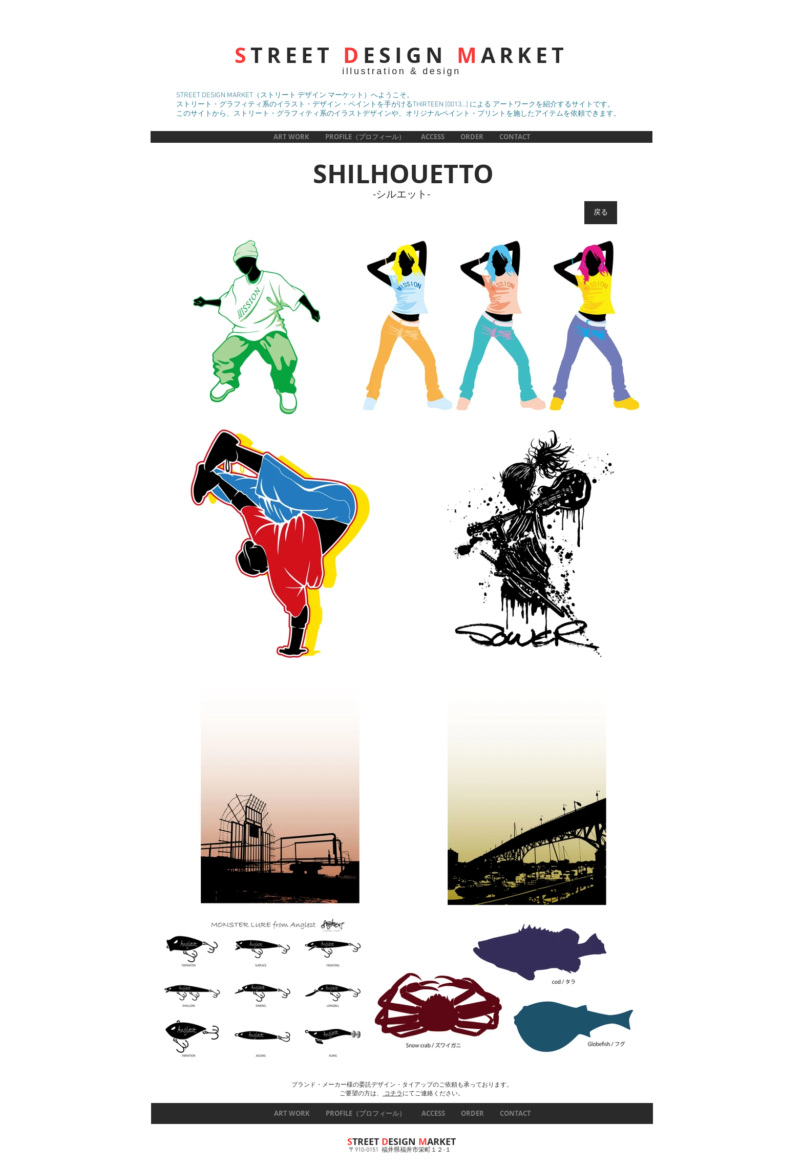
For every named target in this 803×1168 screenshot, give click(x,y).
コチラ (393, 1093)
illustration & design (401, 71)
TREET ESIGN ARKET (401, 55)
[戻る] (600, 212)
